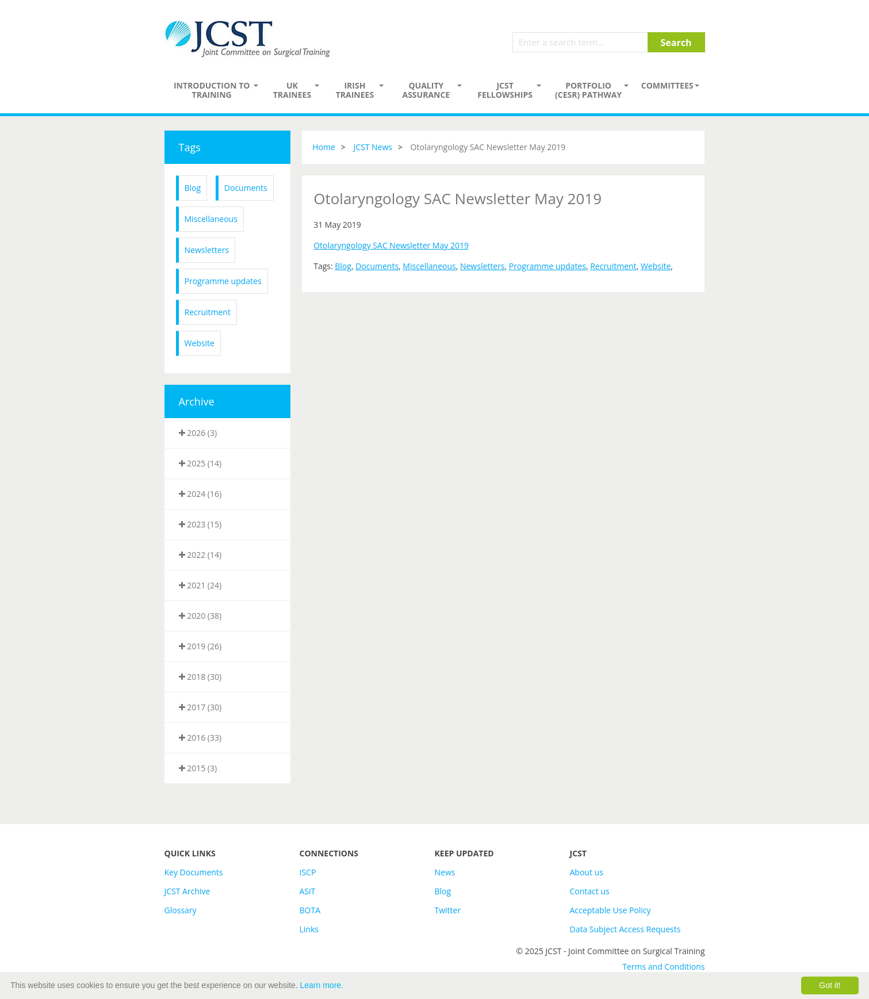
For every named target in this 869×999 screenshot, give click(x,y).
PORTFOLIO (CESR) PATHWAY (588, 90)
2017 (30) (200, 707)
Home (323, 146)
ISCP (308, 872)
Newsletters (207, 249)
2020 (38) (200, 615)
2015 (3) (198, 768)
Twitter (448, 910)
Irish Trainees (355, 90)
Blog (193, 187)
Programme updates (223, 280)
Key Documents (193, 872)
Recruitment (208, 312)
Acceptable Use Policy (610, 910)
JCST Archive (187, 891)
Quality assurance (426, 90)
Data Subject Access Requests (625, 929)
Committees (667, 85)
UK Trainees (292, 90)
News (445, 872)
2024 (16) (200, 493)
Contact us (590, 891)
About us (586, 872)
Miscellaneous (211, 218)
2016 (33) (200, 737)
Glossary (180, 910)
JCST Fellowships (505, 90)
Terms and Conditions (663, 966)
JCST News (372, 146)
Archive (197, 401)
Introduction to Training (212, 90)
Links (309, 929)
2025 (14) (200, 463)
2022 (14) (200, 554)
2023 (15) (200, 524)
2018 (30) (200, 676)
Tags (190, 147)
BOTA (310, 910)
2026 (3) (198, 432)
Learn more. (321, 985)
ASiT (308, 891)
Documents (245, 187)
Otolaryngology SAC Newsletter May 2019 (391, 245)
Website (200, 343)
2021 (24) (200, 585)
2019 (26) (200, 646)
